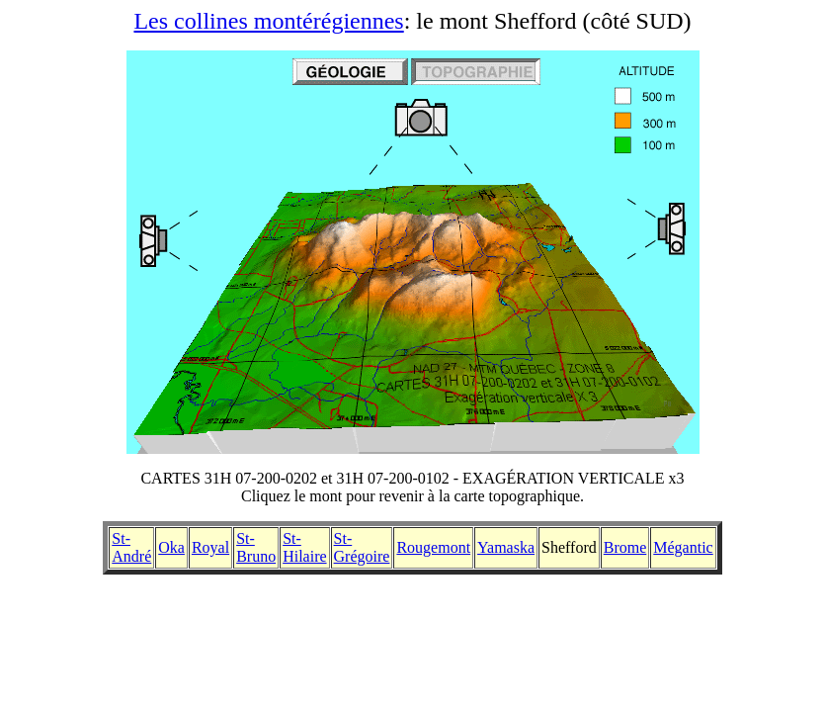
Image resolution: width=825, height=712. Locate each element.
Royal (210, 547)
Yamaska (506, 547)
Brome (625, 547)
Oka (171, 547)
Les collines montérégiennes (268, 21)
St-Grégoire (362, 547)
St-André (131, 547)
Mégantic (682, 547)
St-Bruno (256, 547)
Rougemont (433, 547)
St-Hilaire (304, 547)
